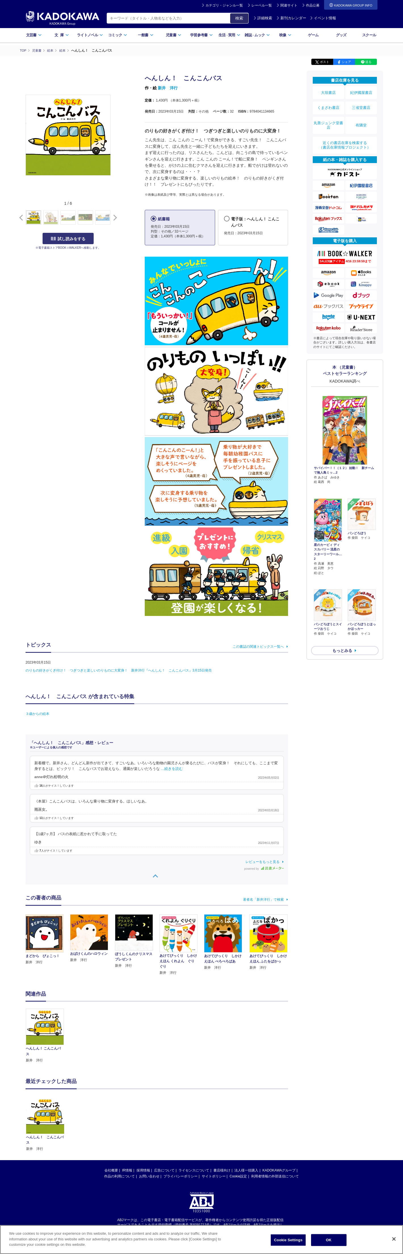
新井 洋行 (168, 88)
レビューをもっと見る (262, 862)
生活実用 (229, 35)
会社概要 (111, 1170)
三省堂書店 (361, 103)
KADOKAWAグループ (279, 1170)
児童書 (173, 35)
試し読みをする (68, 238)
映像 (285, 35)
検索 (239, 18)
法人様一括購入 (246, 1170)
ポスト (324, 62)
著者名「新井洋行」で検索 (263, 899)
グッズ (341, 35)
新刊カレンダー (291, 18)
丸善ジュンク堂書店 (328, 117)
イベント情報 (323, 18)
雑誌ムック (257, 35)
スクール (369, 35)
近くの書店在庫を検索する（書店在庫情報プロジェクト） (345, 133)
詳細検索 (262, 18)
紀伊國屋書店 (361, 91)
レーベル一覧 (261, 5)
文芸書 (34, 35)
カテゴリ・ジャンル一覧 (224, 5)
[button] (114, 217)
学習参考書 (201, 35)
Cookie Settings (288, 1240)
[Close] (394, 1239)
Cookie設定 (238, 1176)
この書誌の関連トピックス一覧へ (258, 646)
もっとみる (342, 606)
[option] (48, 1036)
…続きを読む (172, 768)
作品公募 (313, 5)
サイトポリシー (214, 1176)
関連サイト (288, 5)
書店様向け (221, 1170)
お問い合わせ (149, 1176)
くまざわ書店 (328, 103)
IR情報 (127, 1170)
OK (328, 1240)
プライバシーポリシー (180, 1176)
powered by (264, 868)
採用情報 (143, 1170)
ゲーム (313, 35)
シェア (346, 62)
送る (368, 62)
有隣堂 (361, 117)
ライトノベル (90, 35)
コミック (117, 35)
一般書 (146, 35)
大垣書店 (328, 91)
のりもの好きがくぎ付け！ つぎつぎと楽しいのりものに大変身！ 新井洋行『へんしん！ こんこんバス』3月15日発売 (119, 670)
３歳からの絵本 (37, 714)
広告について (164, 1170)
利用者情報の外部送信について (275, 1176)
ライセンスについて (194, 1170)
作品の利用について (119, 1176)
